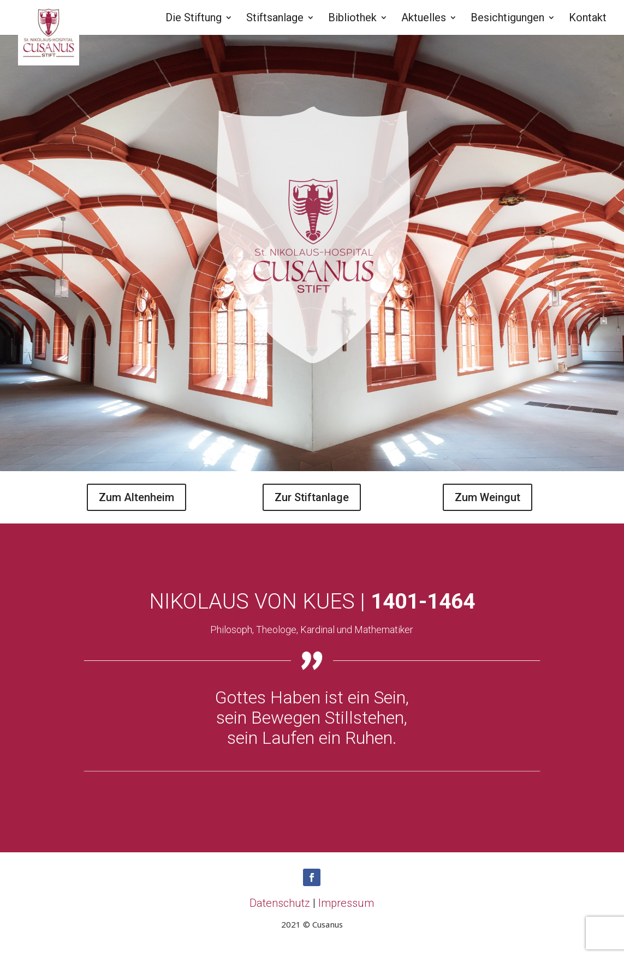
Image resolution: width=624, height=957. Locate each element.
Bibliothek (352, 19)
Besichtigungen (507, 19)
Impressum (346, 903)
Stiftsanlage (275, 19)
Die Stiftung (193, 19)
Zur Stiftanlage (312, 497)
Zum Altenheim (136, 497)
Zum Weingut (487, 497)
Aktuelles (423, 19)
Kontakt (588, 19)
